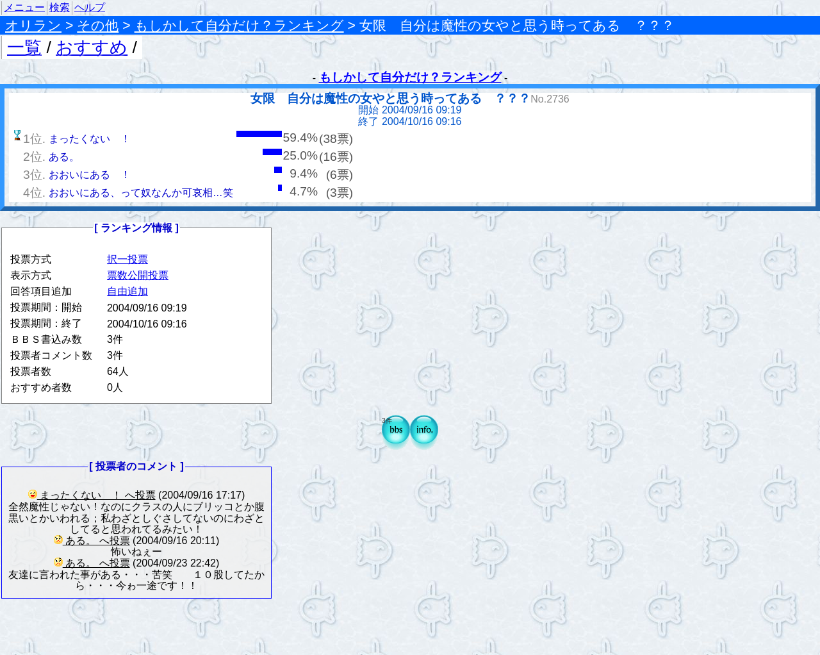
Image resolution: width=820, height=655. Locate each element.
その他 (98, 25)
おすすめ (91, 47)
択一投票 (127, 259)
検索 (59, 7)
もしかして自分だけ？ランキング (239, 25)
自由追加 (127, 291)
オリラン (33, 25)
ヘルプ (89, 7)
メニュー (24, 7)
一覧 (24, 47)
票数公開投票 (137, 275)
